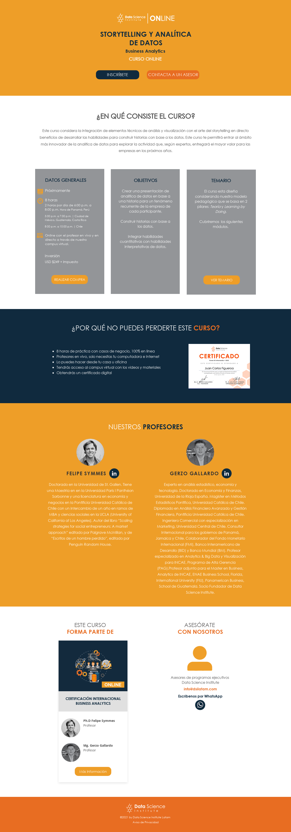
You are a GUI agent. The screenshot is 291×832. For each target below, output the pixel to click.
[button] (173, 74)
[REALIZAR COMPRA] (69, 279)
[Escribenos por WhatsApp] (200, 696)
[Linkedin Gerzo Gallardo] (226, 473)
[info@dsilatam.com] (200, 689)
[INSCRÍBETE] (117, 74)
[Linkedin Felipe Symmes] (114, 473)
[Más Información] (93, 771)
